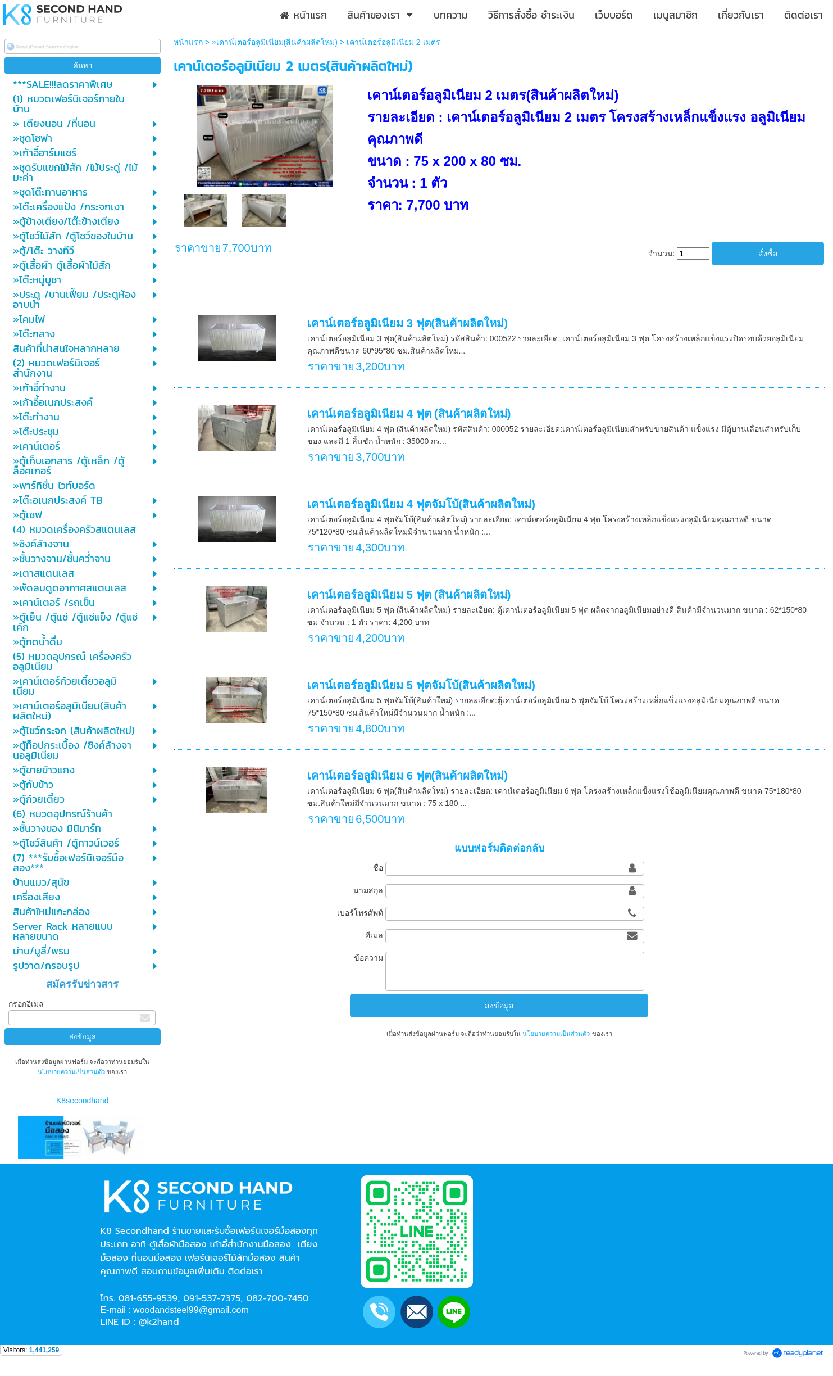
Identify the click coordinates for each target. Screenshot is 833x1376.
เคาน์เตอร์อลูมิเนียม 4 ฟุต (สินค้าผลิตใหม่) (409, 414)
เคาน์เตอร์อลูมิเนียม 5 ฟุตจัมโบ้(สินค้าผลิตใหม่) (421, 685)
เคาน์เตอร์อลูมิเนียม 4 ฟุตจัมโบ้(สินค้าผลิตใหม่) (421, 504)
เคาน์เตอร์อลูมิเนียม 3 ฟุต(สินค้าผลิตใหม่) (407, 323)
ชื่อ (378, 867)
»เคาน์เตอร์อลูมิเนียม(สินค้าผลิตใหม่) (275, 42)
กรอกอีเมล (26, 1003)
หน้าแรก (188, 42)
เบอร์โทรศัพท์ (360, 912)
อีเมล (374, 935)
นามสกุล (368, 890)
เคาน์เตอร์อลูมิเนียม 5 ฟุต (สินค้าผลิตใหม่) (409, 595)
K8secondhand (82, 1100)
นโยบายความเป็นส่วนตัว (72, 1072)
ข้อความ (368, 957)
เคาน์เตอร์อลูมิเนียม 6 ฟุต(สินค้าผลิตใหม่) (407, 776)
